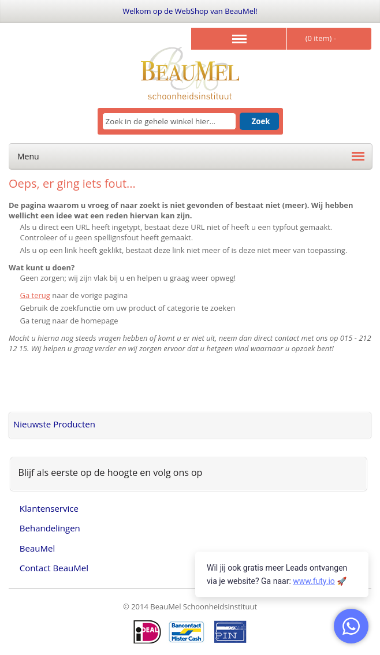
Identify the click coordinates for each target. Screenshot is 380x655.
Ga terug (35, 295)
